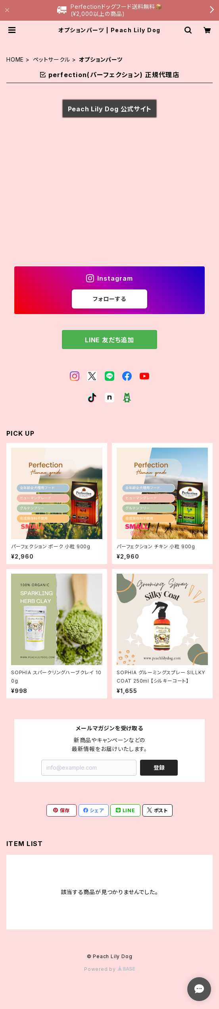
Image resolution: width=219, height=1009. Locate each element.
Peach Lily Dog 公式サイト (110, 109)
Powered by (109, 969)
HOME (15, 59)
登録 (159, 767)
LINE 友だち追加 (109, 340)
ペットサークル (51, 59)
